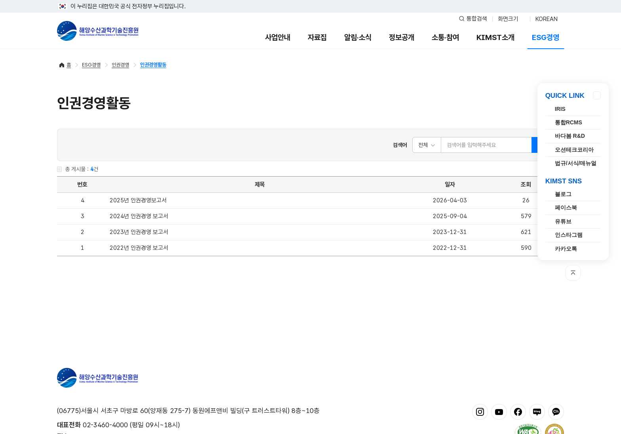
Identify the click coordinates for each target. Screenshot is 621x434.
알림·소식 (357, 37)
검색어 (400, 145)
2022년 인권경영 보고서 (139, 247)
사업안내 (277, 37)
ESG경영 (545, 37)
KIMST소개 (495, 37)
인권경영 (120, 65)
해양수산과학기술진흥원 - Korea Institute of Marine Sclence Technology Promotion (97, 31)
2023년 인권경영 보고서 (139, 232)
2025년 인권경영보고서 (138, 200)
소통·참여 (445, 37)
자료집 (317, 37)
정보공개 (401, 37)
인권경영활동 (153, 65)
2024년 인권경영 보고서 (139, 216)
